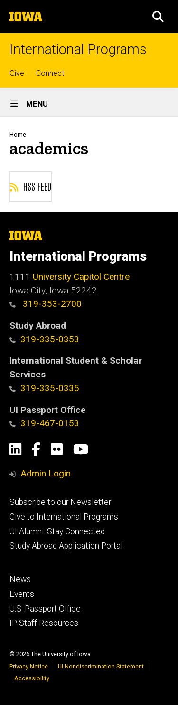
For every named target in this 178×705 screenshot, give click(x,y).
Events (21, 594)
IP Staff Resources (43, 623)
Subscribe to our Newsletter (60, 502)
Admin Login (45, 473)
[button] (158, 16)
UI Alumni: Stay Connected (57, 531)
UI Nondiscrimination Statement (101, 666)
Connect (50, 73)
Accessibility (31, 678)
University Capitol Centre (81, 276)
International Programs (78, 49)
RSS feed (30, 186)
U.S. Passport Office (45, 608)
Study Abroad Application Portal (65, 545)
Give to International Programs (63, 517)
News (20, 579)
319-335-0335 (44, 388)
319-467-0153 (44, 423)
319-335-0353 (44, 339)
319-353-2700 (45, 303)
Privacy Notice (28, 666)
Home (17, 134)
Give (16, 73)
